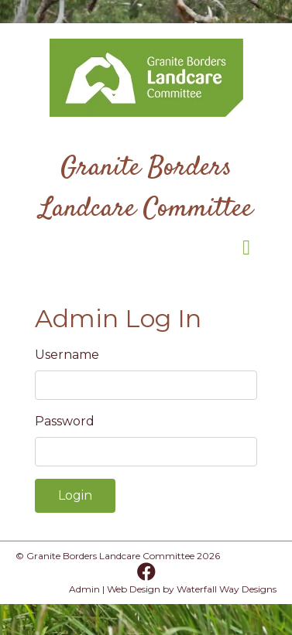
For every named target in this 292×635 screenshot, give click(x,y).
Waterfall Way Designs (227, 589)
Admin (84, 589)
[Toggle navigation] (246, 251)
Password (64, 421)
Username (67, 354)
